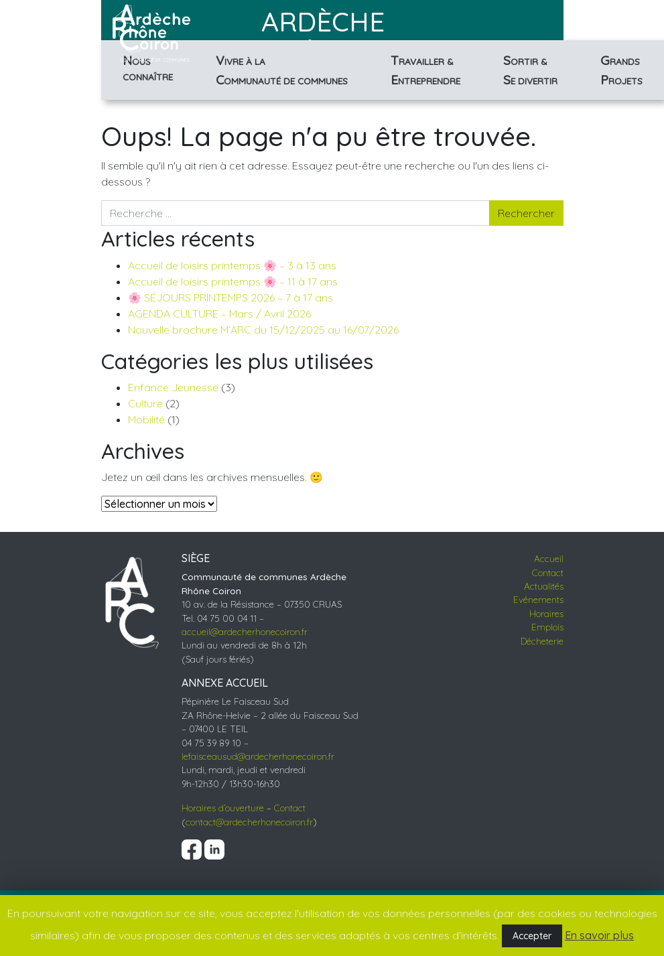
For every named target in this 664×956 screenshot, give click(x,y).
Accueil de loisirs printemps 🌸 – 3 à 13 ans (232, 265)
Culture (145, 403)
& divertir (530, 70)
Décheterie (542, 640)
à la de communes (282, 70)
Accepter (532, 936)
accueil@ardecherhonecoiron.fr (245, 631)
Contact (290, 807)
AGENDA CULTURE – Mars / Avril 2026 (219, 313)
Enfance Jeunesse (173, 387)
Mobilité (146, 419)
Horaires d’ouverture (223, 807)
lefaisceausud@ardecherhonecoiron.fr (258, 756)
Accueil (548, 558)
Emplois (547, 626)
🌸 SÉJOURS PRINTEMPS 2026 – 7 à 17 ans (230, 297)
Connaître (148, 66)
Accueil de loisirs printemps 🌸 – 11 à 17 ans (233, 281)
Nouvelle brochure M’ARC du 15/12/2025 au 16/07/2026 (263, 329)
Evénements (538, 599)
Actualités (543, 586)
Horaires (546, 613)
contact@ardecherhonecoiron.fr (249, 821)
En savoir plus (599, 935)
